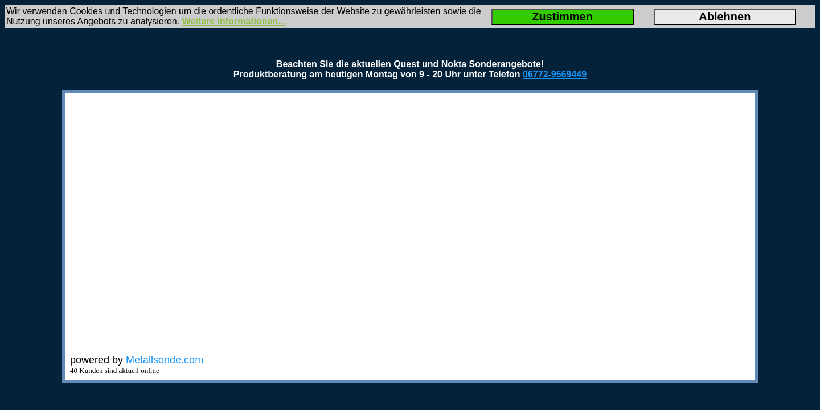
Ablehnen (725, 16)
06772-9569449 (555, 74)
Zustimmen (562, 16)
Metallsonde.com (164, 360)
